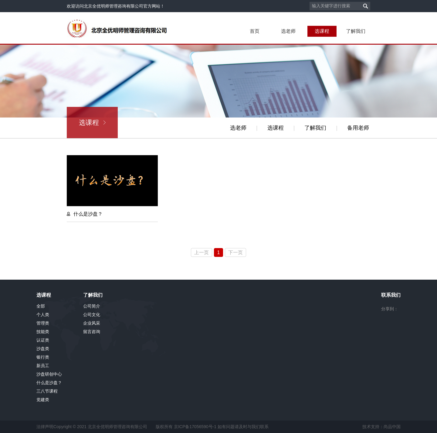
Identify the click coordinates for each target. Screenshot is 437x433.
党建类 (42, 399)
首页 (254, 31)
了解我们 (355, 31)
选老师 (288, 31)
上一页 (201, 252)
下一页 (235, 252)
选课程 (322, 31)
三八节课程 (47, 391)
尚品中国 (392, 426)
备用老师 (358, 128)
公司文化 (91, 314)
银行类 (42, 357)
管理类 (42, 323)
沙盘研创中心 (49, 374)
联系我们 (391, 295)
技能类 (42, 331)
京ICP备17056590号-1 (195, 426)
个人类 (42, 314)
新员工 (42, 365)
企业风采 (91, 323)
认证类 (42, 340)
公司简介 (91, 306)
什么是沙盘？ (49, 382)
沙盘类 (42, 348)
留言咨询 (91, 331)
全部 (40, 306)
